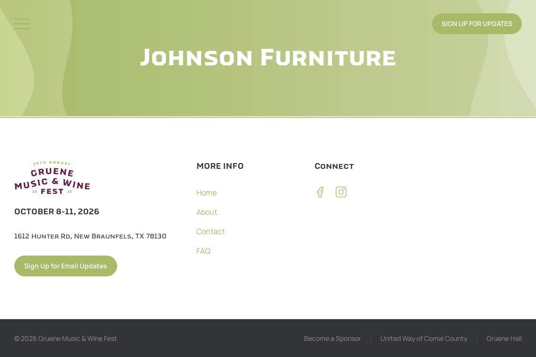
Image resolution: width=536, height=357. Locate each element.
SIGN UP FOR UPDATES (477, 23)
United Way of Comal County (423, 338)
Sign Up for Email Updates (65, 265)
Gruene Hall (504, 338)
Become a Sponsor (332, 338)
